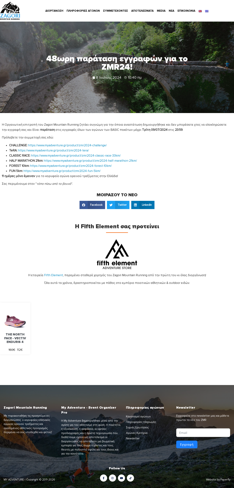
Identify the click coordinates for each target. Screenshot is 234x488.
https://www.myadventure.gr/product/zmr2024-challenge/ (67, 145)
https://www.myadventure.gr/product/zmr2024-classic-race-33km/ (76, 155)
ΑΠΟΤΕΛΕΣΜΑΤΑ (142, 10)
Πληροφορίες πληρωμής (141, 422)
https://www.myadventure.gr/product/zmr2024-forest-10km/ (71, 166)
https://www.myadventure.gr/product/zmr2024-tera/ (53, 150)
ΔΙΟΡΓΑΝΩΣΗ (54, 10)
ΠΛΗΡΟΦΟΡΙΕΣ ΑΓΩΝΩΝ (83, 10)
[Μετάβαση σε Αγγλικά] (200, 10)
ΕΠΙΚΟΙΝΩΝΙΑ (186, 10)
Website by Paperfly (218, 479)
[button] (92, 205)
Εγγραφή (187, 444)
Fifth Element (53, 275)
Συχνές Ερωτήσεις (137, 427)
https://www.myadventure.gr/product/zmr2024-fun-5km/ (62, 171)
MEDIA (161, 10)
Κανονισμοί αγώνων (138, 416)
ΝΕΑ (171, 10)
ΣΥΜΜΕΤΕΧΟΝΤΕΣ (115, 10)
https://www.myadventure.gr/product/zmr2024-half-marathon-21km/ (90, 161)
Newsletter (133, 438)
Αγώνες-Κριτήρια (136, 433)
